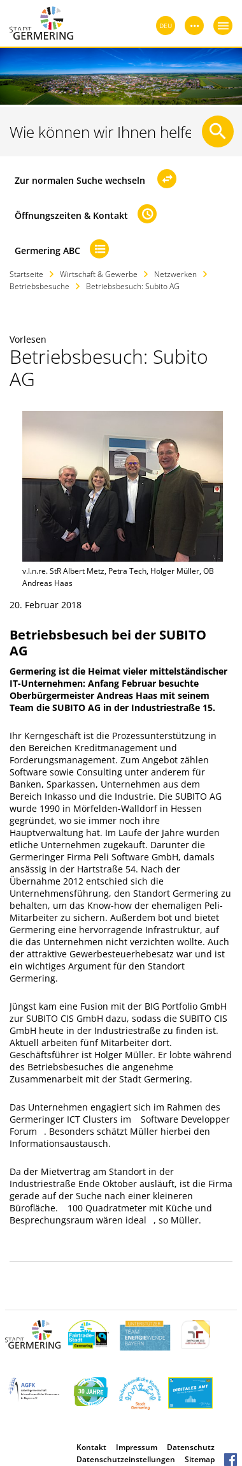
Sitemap (200, 1459)
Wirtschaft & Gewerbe (99, 274)
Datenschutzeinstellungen (125, 1459)
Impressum (136, 1447)
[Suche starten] (218, 131)
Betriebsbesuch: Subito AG (133, 286)
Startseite (26, 274)
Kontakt (91, 1447)
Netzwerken (175, 274)
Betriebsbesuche (39, 286)
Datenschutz (191, 1447)
